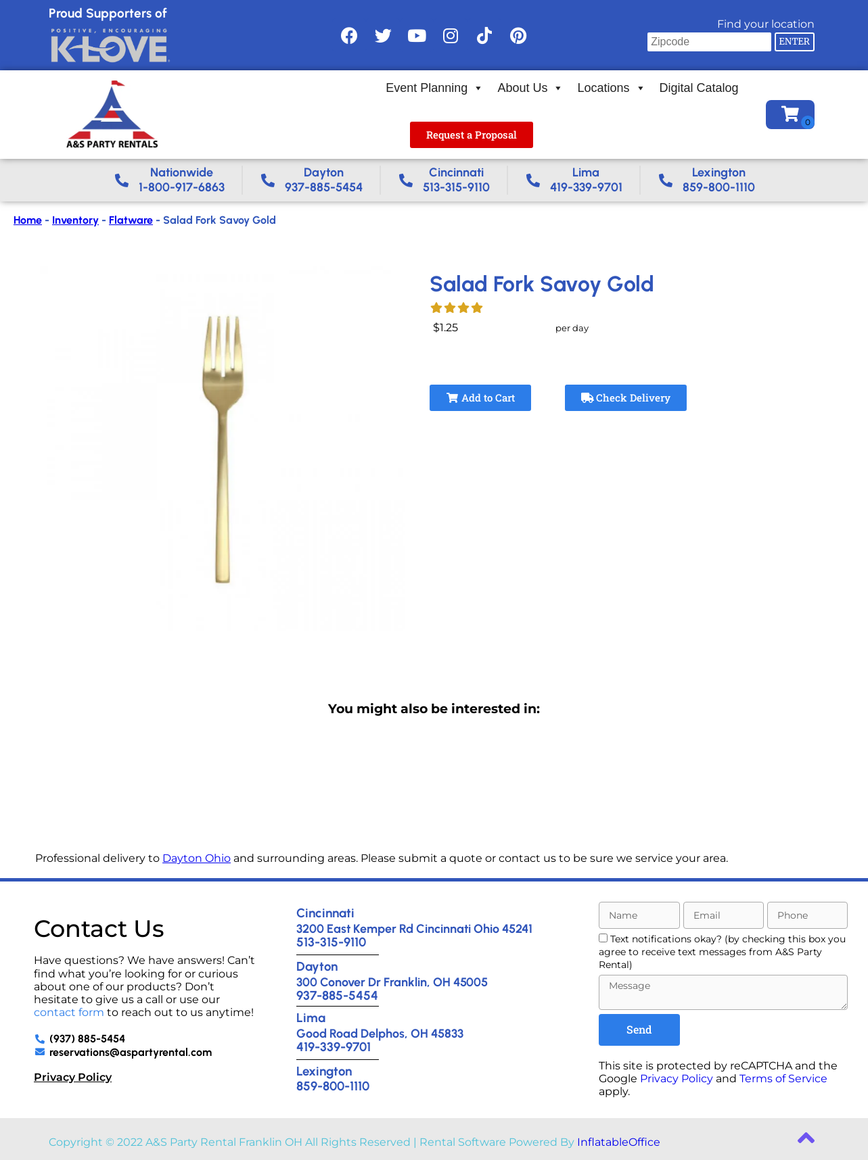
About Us (530, 88)
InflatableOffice (618, 1142)
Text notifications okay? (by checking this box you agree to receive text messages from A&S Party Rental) (722, 952)
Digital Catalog (699, 88)
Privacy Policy (73, 1077)
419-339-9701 (333, 1047)
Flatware (131, 220)
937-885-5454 (337, 995)
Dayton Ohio (196, 858)
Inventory (75, 220)
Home (28, 220)
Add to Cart (480, 397)
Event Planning (435, 88)
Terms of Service (783, 1078)
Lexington (324, 1071)
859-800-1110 (332, 1086)
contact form (69, 1012)
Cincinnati (325, 913)
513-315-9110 (331, 942)
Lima (310, 1017)
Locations (611, 88)
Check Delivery (626, 397)
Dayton (317, 966)
